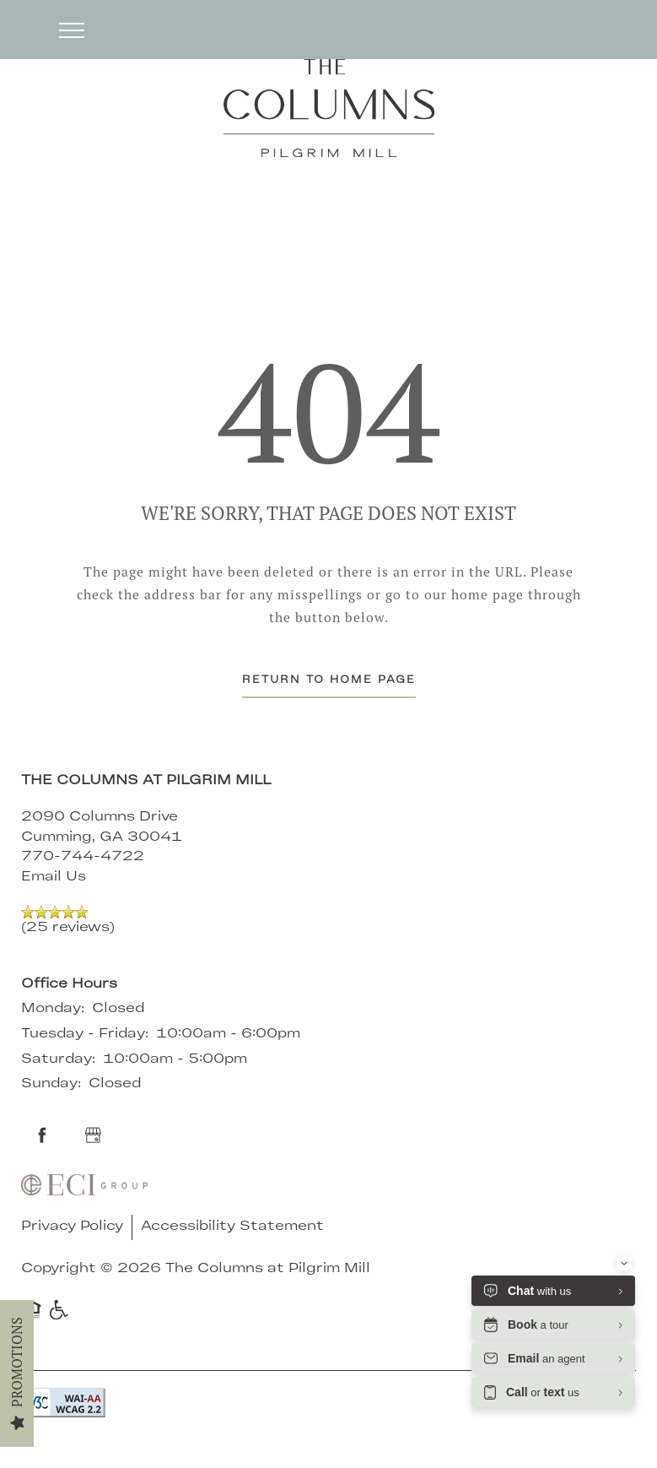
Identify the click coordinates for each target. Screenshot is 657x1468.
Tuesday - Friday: (84, 1034)
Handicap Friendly (60, 1309)
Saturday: (58, 1059)
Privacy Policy (72, 1226)
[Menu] (71, 29)
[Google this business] (93, 1135)
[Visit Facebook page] (42, 1135)
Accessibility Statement (232, 1226)
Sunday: (51, 1084)
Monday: (52, 1009)
